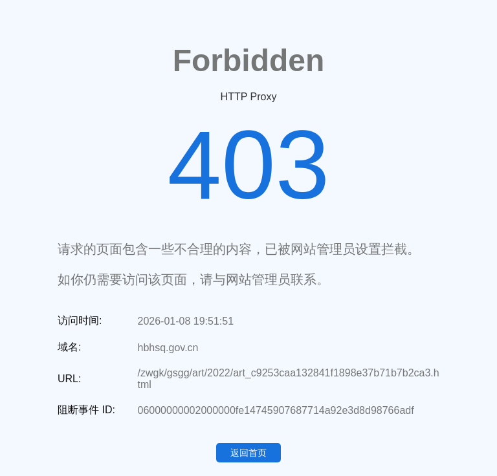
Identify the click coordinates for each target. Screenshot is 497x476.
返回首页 (248, 453)
